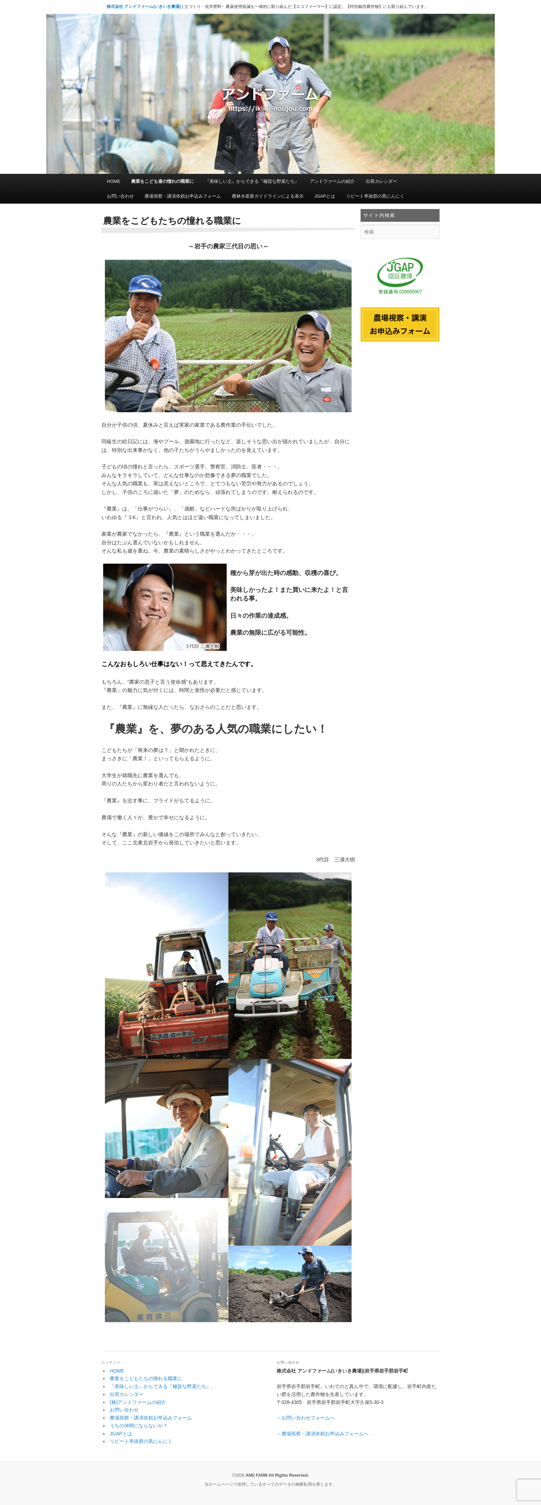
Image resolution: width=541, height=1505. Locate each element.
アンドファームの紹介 (332, 181)
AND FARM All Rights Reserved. (277, 1475)
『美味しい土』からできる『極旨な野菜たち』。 (163, 1386)
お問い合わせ (120, 196)
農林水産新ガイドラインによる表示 (268, 196)
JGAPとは (324, 196)
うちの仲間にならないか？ (139, 1425)
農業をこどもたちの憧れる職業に (146, 1378)
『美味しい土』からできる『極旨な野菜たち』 (252, 181)
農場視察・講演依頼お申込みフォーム (183, 196)
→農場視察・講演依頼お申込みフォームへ (322, 1433)
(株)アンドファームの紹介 (138, 1402)
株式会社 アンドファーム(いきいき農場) (144, 6)
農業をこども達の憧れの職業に (162, 181)
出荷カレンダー (381, 181)
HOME (113, 181)
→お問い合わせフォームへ (306, 1417)
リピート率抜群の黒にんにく (375, 196)
